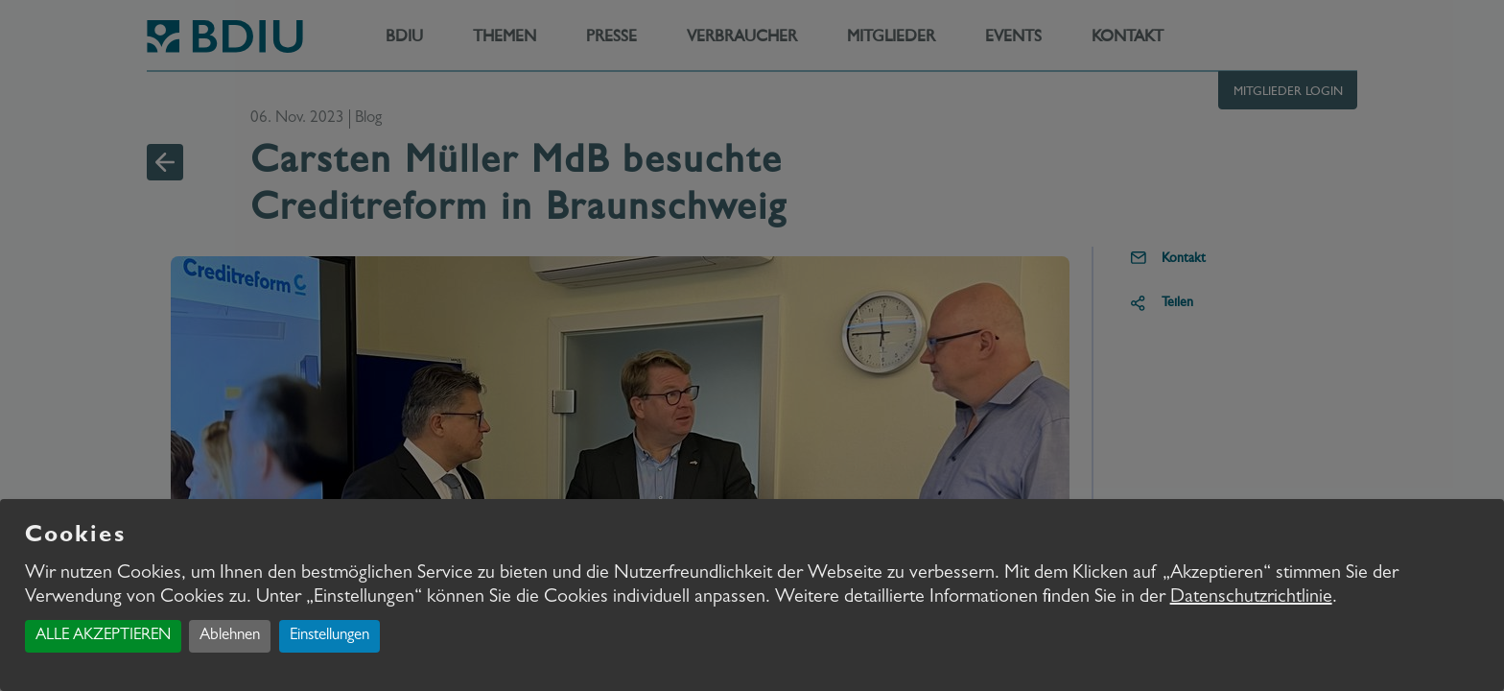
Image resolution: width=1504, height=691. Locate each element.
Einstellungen (329, 636)
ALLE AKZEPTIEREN (103, 636)
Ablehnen (230, 636)
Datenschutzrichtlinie (1251, 598)
